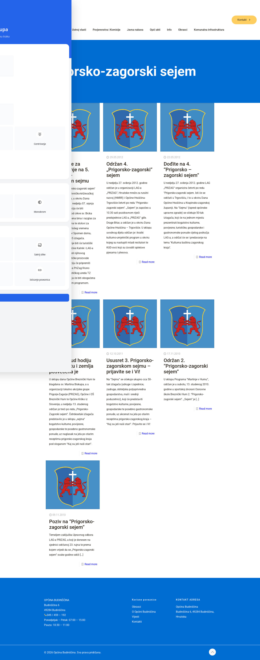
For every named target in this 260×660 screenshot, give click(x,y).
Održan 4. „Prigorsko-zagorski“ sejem (129, 169)
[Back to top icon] (212, 652)
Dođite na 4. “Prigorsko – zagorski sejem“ (181, 169)
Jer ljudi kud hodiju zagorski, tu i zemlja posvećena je (71, 365)
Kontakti (137, 621)
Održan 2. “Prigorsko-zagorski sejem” (186, 365)
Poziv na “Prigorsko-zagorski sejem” (71, 524)
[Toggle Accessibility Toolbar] (7, 322)
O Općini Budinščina (144, 611)
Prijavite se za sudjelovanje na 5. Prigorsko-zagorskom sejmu (69, 172)
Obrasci (136, 606)
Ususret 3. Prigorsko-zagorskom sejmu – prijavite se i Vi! (130, 365)
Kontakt (244, 19)
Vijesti (135, 616)
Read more (91, 292)
